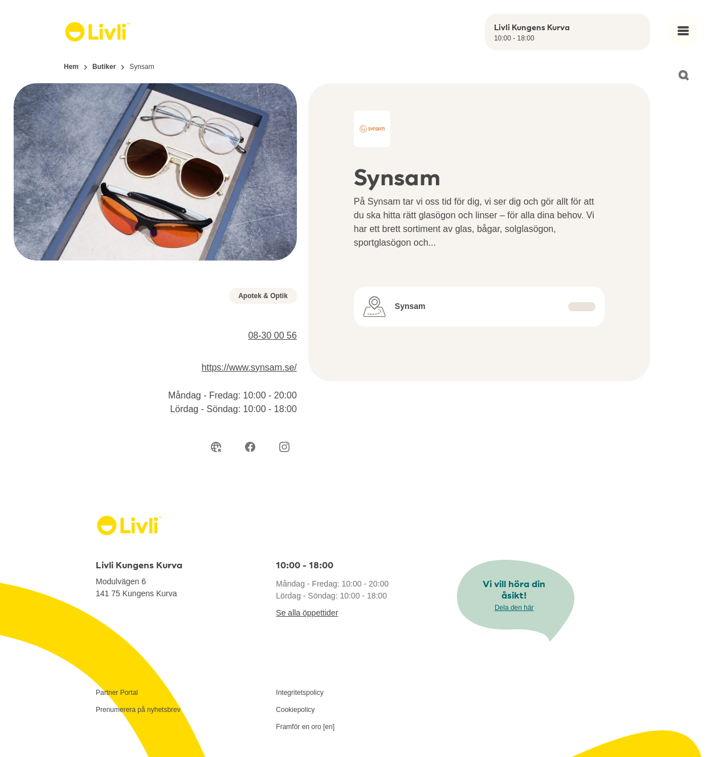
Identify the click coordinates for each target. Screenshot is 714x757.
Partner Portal (117, 693)
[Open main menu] (683, 31)
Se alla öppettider (307, 612)
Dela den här (514, 608)
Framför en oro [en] (305, 727)
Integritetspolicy (299, 693)
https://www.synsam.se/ (249, 367)
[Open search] (683, 75)
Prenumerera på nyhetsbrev (138, 710)
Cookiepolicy (295, 710)
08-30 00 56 (272, 335)
